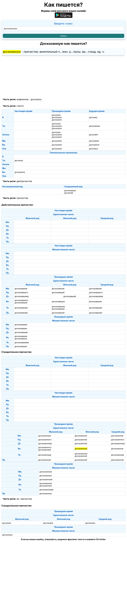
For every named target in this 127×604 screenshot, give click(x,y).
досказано (90, 523)
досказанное (117, 435)
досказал (56, 115)
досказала (57, 117)
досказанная (81, 435)
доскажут (93, 148)
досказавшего (21, 292)
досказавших (21, 328)
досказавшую (58, 301)
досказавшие (21, 324)
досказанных (45, 475)
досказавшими (22, 342)
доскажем (94, 141)
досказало (57, 120)
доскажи (19, 160)
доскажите (20, 172)
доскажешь (94, 126)
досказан (6, 523)
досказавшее (95, 288)
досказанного (44, 439)
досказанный (44, 435)
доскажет (93, 134)
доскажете (94, 145)
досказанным (44, 455)
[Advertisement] (63, 76)
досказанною (81, 453)
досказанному (45, 443)
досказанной (81, 439)
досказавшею (58, 306)
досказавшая (58, 288)
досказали (57, 141)
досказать (36, 99)
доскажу (93, 117)
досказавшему (22, 296)
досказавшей (58, 292)
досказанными (46, 489)
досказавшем (21, 313)
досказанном (44, 460)
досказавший (21, 288)
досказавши (70, 190)
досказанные (45, 471)
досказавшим (21, 308)
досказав (68, 193)
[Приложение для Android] (63, 17)
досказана (48, 523)
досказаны (7, 535)
